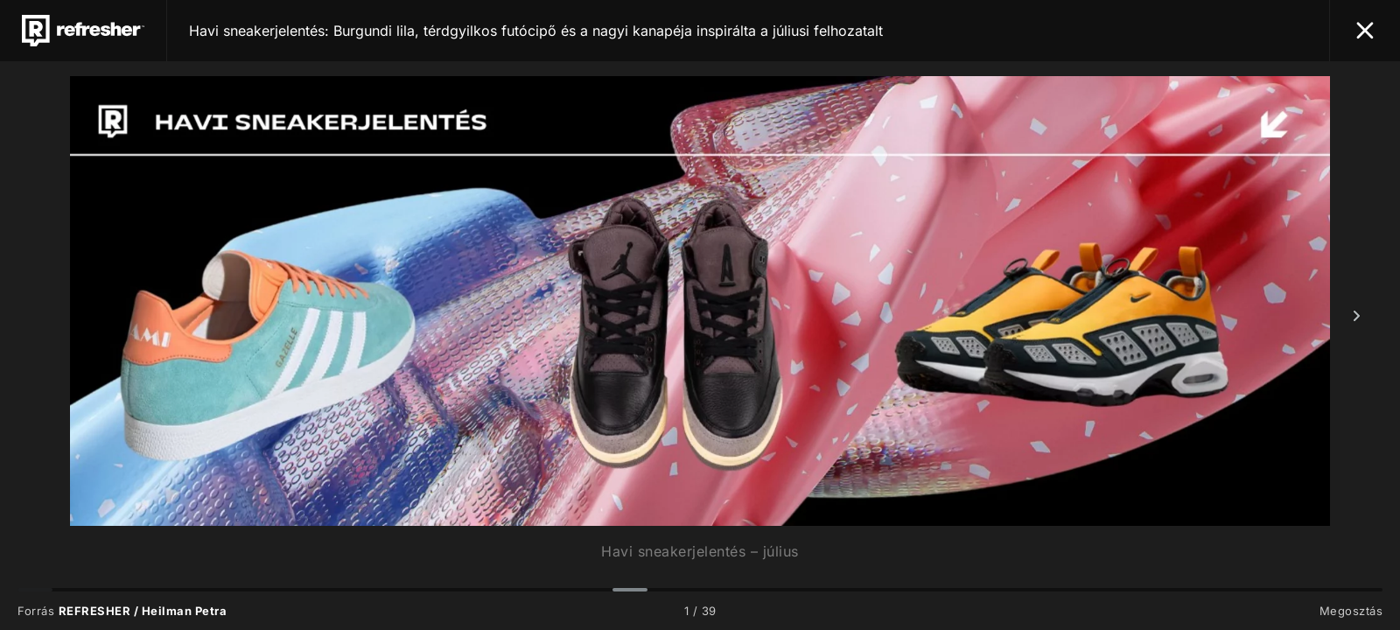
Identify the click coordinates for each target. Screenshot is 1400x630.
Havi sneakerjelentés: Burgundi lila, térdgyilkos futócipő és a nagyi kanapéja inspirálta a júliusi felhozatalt (536, 30)
